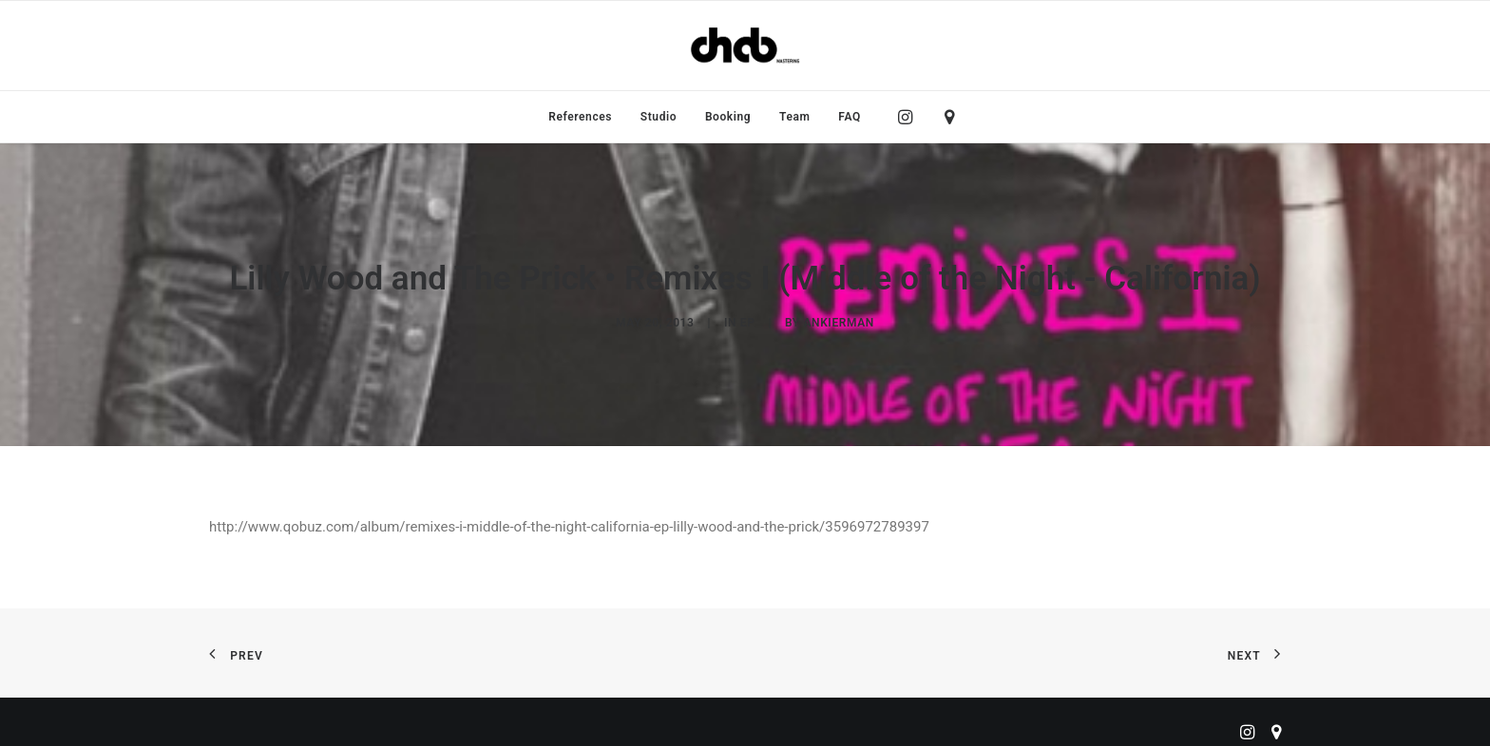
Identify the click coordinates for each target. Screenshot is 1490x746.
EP (747, 317)
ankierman (838, 317)
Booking (728, 116)
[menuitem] (580, 116)
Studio (658, 116)
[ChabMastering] (745, 46)
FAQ (849, 116)
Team (795, 116)
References (580, 116)
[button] (910, 116)
